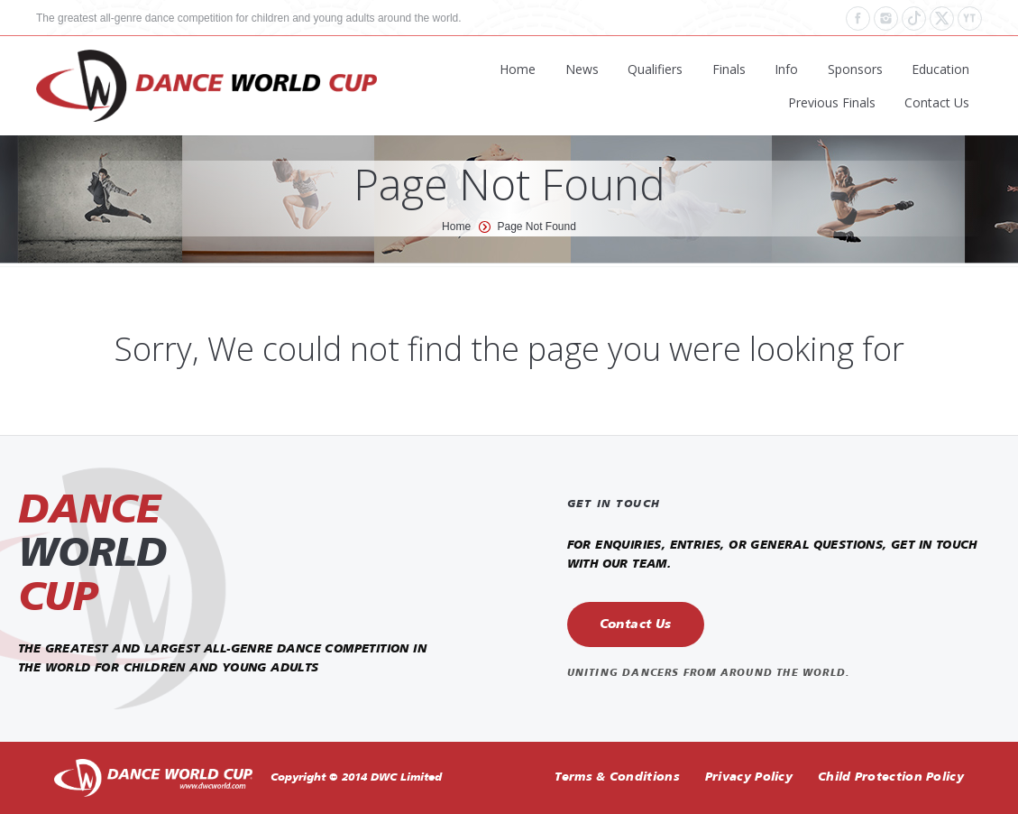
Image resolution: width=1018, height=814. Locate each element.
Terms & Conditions (617, 777)
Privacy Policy (749, 777)
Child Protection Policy (891, 777)
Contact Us (636, 624)
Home (456, 226)
